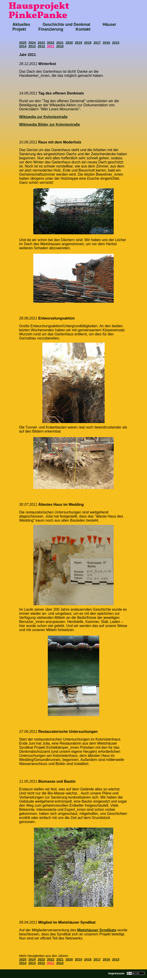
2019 (78, 42)
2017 (97, 42)
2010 (60, 46)
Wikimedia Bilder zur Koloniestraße (49, 124)
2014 (23, 46)
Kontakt (83, 29)
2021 (60, 42)
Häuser (109, 24)
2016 (106, 42)
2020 (69, 42)
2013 (32, 46)
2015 (115, 42)
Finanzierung (51, 29)
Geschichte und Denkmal (66, 24)
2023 (41, 42)
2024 (32, 42)
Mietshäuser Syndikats (96, 930)
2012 (41, 46)
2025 (23, 42)
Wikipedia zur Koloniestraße (43, 117)
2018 (88, 42)
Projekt (19, 29)
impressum (116, 973)
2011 (50, 46)
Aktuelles (21, 24)
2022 (50, 42)
